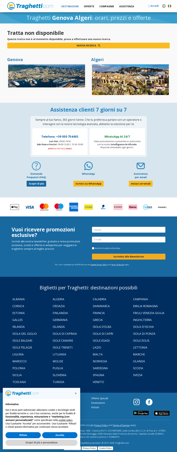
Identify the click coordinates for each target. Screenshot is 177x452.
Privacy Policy (101, 425)
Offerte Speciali (99, 398)
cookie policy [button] (65, 420)
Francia (99, 313)
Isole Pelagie (22, 347)
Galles (17, 320)
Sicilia (17, 375)
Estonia (18, 313)
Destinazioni (98, 402)
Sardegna (100, 368)
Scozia (138, 368)
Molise (58, 361)
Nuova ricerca (88, 45)
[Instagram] (138, 402)
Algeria (58, 299)
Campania (140, 299)
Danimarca (101, 306)
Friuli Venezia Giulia (148, 313)
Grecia (98, 320)
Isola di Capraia (65, 334)
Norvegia (100, 361)
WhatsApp (88, 173)
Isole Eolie (141, 340)
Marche (139, 354)
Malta (98, 354)
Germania (60, 320)
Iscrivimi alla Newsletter (129, 256)
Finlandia (60, 313)
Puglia (58, 368)
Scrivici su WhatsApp (88, 183)
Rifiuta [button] (23, 435)
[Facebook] (149, 402)
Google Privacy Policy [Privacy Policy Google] (99, 265)
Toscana (19, 382)
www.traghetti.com (30, 6)
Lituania (59, 354)
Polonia (18, 368)
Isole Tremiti (63, 347)
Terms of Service (117, 265)
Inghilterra (142, 320)
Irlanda (18, 327)
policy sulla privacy (112, 248)
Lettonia (140, 347)
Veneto (98, 382)
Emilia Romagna (145, 306)
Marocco (19, 361)
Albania (18, 299)
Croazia (59, 306)
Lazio (97, 347)
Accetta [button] (59, 435)
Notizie (95, 407)
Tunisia (58, 382)
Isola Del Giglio (24, 334)
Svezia (137, 375)
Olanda (139, 361)
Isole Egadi (101, 340)
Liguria (18, 354)
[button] (127, 6)
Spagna (98, 375)
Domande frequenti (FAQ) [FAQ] (36, 175)
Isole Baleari (22, 340)
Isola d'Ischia (143, 327)
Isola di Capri (103, 334)
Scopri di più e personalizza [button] (41, 442)
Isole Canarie (63, 340)
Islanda (59, 327)
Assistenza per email (141, 175)
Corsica (18, 306)
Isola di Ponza (144, 334)
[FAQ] (36, 167)
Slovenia (59, 375)
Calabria (99, 299)
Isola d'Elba (102, 327)
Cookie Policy (105, 448)
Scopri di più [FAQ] (36, 183)
